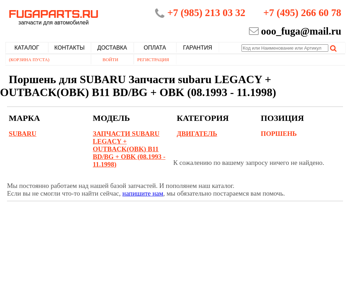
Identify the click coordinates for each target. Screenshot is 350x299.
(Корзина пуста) (29, 59)
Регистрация (153, 59)
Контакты (69, 48)
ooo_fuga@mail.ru (301, 31)
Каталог (26, 48)
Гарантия (197, 48)
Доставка (112, 48)
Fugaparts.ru (53, 16)
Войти (110, 59)
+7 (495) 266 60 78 (302, 12)
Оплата (155, 48)
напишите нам (142, 193)
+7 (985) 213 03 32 (206, 12)
